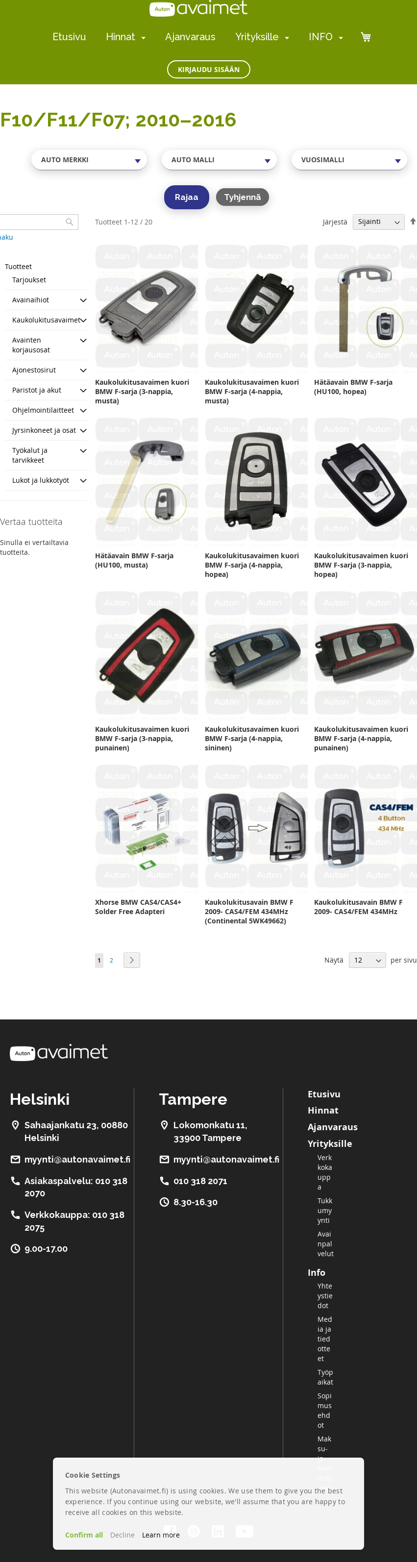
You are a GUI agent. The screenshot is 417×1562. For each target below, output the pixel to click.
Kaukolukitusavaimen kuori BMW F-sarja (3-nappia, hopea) (361, 565)
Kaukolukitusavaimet (46, 319)
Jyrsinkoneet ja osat (44, 430)
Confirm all (84, 1534)
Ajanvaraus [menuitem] (190, 37)
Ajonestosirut (34, 369)
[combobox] (89, 160)
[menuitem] (141, 37)
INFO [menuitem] (321, 37)
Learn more (161, 1534)
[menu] (198, 37)
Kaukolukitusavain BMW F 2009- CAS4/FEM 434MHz (358, 906)
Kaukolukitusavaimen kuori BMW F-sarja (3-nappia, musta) (142, 391)
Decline (122, 1534)
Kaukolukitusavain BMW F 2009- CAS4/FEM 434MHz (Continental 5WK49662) (249, 911)
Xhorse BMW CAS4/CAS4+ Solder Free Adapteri (138, 906)
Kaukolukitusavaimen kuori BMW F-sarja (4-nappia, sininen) (252, 738)
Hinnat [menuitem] (120, 37)
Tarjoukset (29, 279)
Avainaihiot (30, 299)
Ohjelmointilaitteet (43, 410)
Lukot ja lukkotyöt (40, 480)
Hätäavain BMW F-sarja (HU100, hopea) (353, 386)
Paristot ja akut (36, 390)
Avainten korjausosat (31, 344)
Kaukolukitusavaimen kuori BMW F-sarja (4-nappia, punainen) (361, 738)
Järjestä (335, 221)
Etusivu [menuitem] (69, 37)
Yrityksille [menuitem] (257, 37)
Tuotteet (18, 266)
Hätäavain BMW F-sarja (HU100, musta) (134, 560)
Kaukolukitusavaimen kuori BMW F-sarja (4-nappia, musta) (252, 391)
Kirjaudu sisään (209, 69)
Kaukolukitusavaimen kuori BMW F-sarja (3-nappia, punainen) (142, 738)
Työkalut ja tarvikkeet (30, 455)
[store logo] (198, 8)
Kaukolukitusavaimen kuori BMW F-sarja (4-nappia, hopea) (252, 565)
